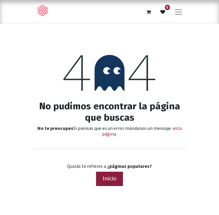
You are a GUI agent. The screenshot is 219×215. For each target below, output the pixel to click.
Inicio (109, 178)
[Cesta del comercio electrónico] (148, 12)
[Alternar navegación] (178, 11)
